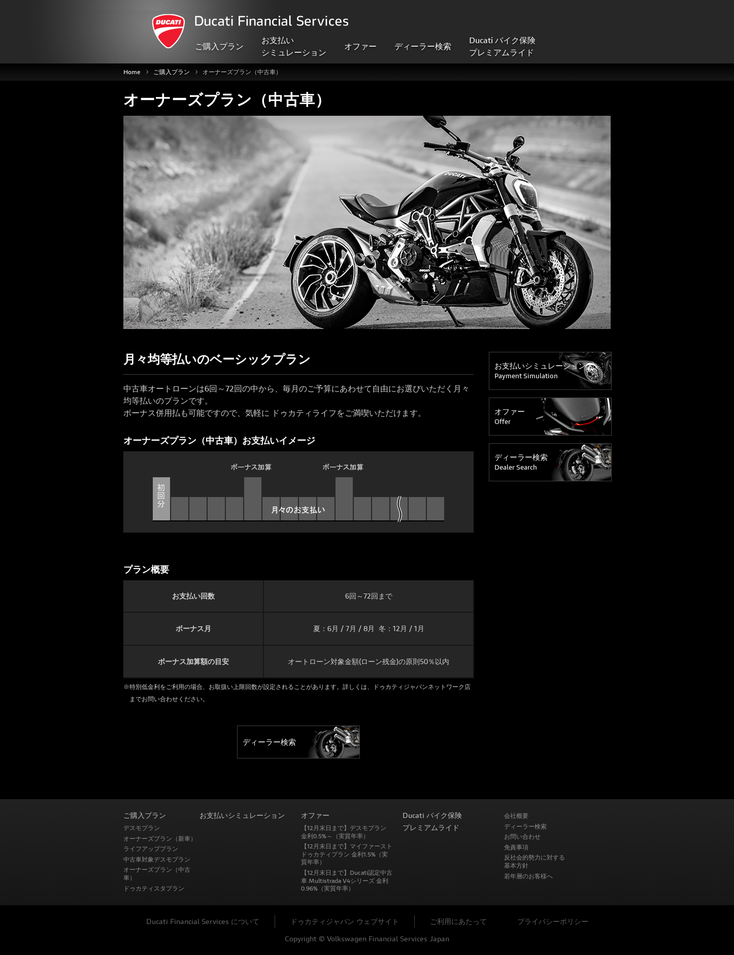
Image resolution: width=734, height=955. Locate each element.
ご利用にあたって (458, 921)
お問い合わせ (522, 836)
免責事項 (516, 847)
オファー (509, 416)
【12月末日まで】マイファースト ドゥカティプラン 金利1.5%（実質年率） (346, 854)
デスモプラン (141, 828)
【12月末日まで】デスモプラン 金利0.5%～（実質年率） (343, 832)
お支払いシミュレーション (540, 370)
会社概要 (516, 815)
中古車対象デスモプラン (156, 859)
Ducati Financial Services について (202, 921)
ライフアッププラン (150, 848)
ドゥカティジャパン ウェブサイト (344, 921)
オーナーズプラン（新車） (159, 838)
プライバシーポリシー (552, 921)
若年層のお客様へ (528, 876)
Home (132, 72)
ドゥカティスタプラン (153, 888)
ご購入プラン (171, 72)
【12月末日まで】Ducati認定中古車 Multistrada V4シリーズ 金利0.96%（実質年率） (346, 880)
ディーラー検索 (422, 46)
